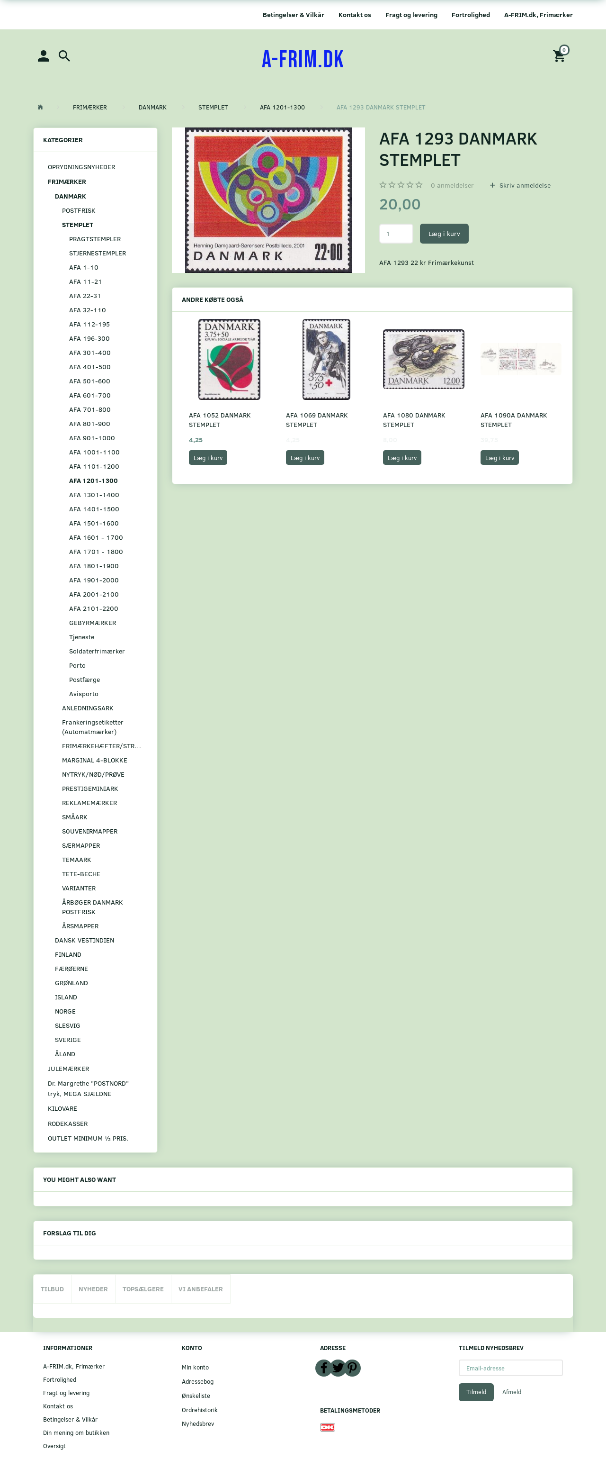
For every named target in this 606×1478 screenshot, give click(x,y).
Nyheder (93, 1288)
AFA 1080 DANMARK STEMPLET (414, 419)
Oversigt (54, 1446)
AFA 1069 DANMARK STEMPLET (317, 419)
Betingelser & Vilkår (293, 14)
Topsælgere (143, 1288)
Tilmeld (476, 1391)
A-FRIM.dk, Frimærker (538, 14)
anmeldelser (452, 185)
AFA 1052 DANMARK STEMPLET (220, 419)
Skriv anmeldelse (524, 185)
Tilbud (52, 1288)
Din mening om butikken (76, 1432)
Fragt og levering (411, 14)
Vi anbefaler (200, 1288)
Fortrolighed (471, 14)
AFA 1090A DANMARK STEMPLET (514, 419)
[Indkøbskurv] (560, 55)
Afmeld (511, 1391)
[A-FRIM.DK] (303, 60)
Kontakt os (355, 14)
